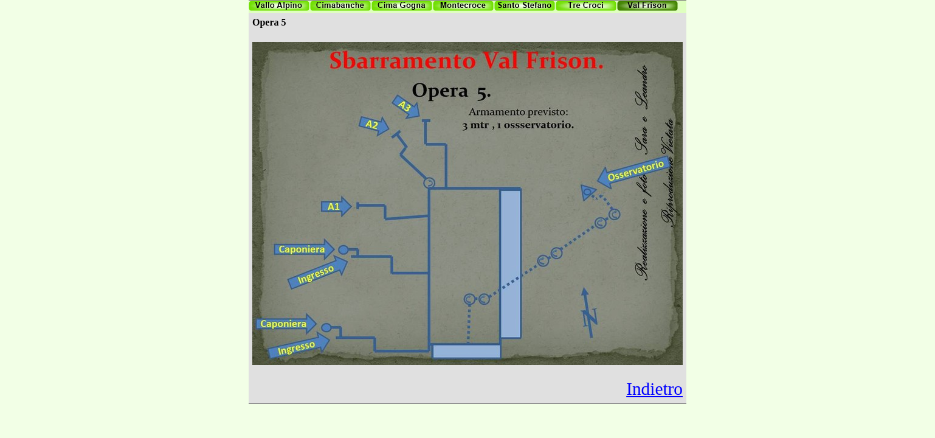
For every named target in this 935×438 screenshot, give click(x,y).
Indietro (654, 388)
